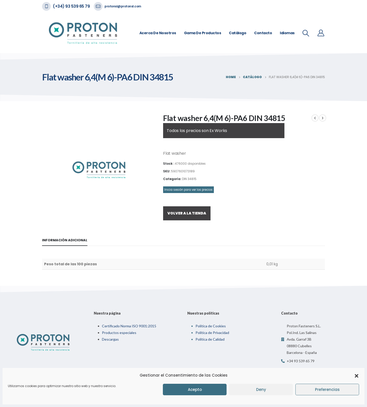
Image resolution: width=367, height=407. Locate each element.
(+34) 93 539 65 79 (71, 6)
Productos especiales (119, 332)
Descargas (110, 339)
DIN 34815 (189, 179)
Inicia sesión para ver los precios (188, 190)
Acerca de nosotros (157, 32)
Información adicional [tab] (64, 240)
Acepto (195, 389)
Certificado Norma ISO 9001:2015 (129, 326)
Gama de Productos (202, 32)
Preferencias (327, 389)
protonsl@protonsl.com (122, 6)
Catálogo (237, 32)
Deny (261, 389)
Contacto (263, 32)
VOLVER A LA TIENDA (186, 213)
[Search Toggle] (306, 33)
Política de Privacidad (212, 332)
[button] (356, 375)
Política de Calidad (210, 339)
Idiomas (287, 32)
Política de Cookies (210, 326)
